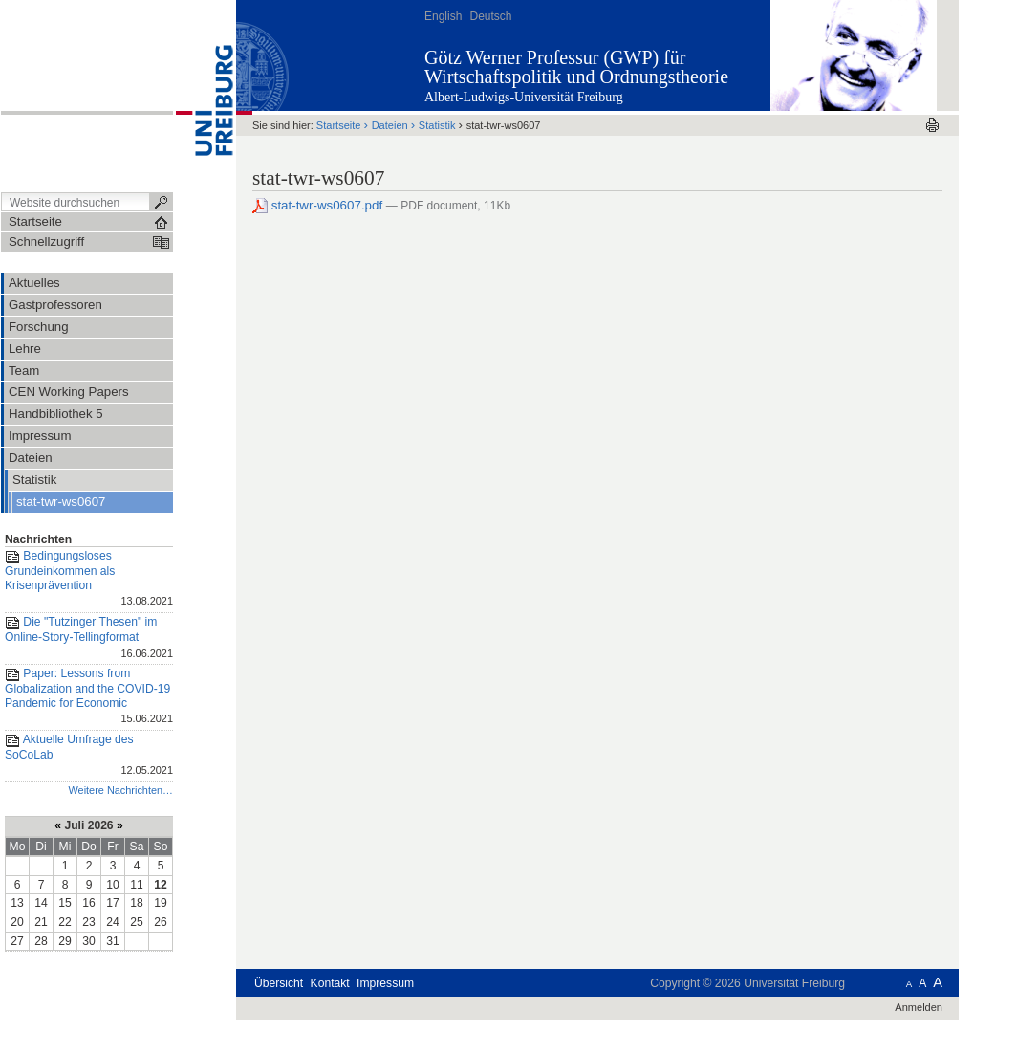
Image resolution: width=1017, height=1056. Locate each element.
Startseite (338, 125)
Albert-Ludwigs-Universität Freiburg (523, 97)
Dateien (390, 125)
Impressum (385, 983)
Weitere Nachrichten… (120, 790)
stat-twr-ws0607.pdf (319, 205)
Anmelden (918, 1007)
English (443, 16)
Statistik (437, 125)
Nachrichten (38, 539)
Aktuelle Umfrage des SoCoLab (89, 756)
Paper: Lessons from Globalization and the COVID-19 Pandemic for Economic (89, 697)
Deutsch (490, 16)
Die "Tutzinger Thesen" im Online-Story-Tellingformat (89, 638)
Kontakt (330, 983)
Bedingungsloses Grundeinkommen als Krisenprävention (89, 579)
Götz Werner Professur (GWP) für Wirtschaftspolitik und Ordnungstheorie (576, 67)
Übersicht (278, 983)
